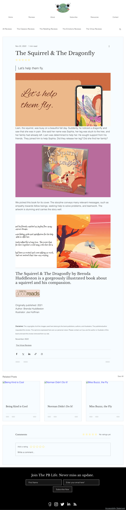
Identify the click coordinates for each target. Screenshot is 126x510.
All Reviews (7, 29)
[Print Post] (42, 354)
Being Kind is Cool (17, 406)
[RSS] (75, 504)
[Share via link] (35, 354)
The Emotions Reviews (72, 29)
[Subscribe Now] (62, 489)
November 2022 (22, 339)
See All (120, 376)
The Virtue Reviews (94, 29)
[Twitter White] (62, 504)
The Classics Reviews (25, 29)
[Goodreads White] (50, 504)
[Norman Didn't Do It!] (63, 391)
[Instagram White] (56, 504)
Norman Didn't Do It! (60, 406)
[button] (120, 29)
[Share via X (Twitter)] (23, 354)
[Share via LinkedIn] (29, 354)
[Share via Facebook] (16, 354)
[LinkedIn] (69, 504)
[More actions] (109, 46)
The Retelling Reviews (48, 29)
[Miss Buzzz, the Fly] (104, 391)
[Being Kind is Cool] (21, 391)
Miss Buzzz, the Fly (100, 406)
